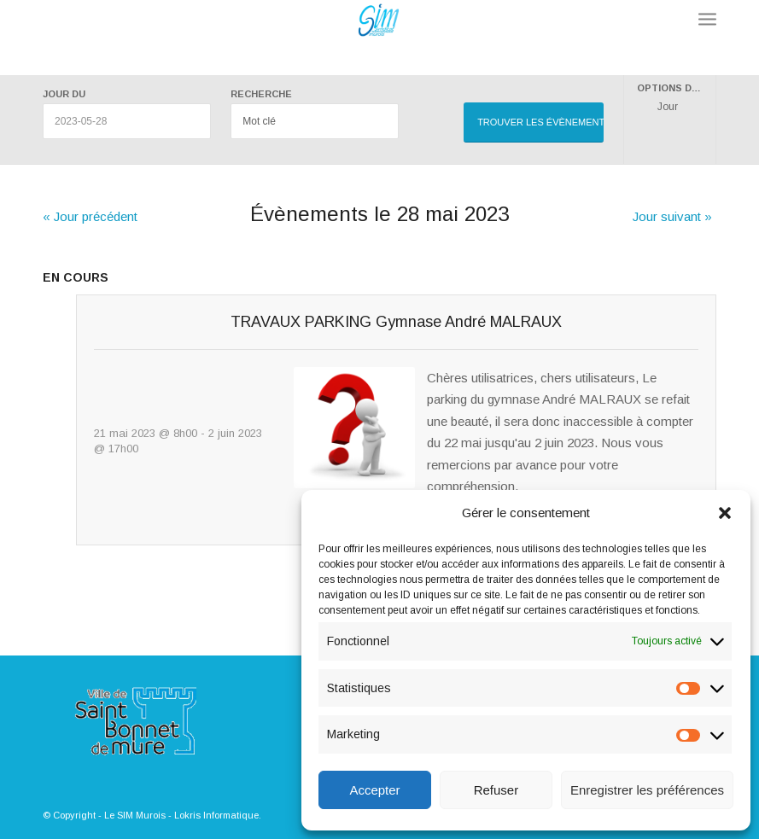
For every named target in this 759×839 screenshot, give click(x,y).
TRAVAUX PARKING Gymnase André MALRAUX (396, 321)
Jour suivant (672, 216)
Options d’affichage (676, 88)
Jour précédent (90, 216)
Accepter (374, 790)
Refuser (496, 790)
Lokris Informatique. (217, 815)
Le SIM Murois (135, 815)
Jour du (64, 94)
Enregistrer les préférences (647, 790)
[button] (724, 512)
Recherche (261, 94)
